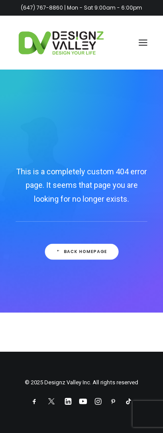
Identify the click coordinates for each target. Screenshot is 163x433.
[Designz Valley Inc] (61, 42)
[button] (143, 43)
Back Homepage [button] (81, 252)
